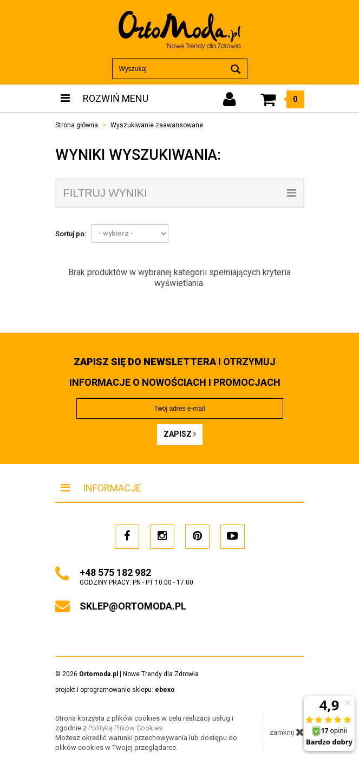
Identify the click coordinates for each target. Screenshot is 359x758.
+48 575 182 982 (115, 572)
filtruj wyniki (179, 193)
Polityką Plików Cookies (125, 728)
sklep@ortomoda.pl (133, 606)
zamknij (287, 732)
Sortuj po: (70, 234)
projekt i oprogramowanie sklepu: (115, 690)
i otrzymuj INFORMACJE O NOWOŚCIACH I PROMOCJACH (174, 372)
